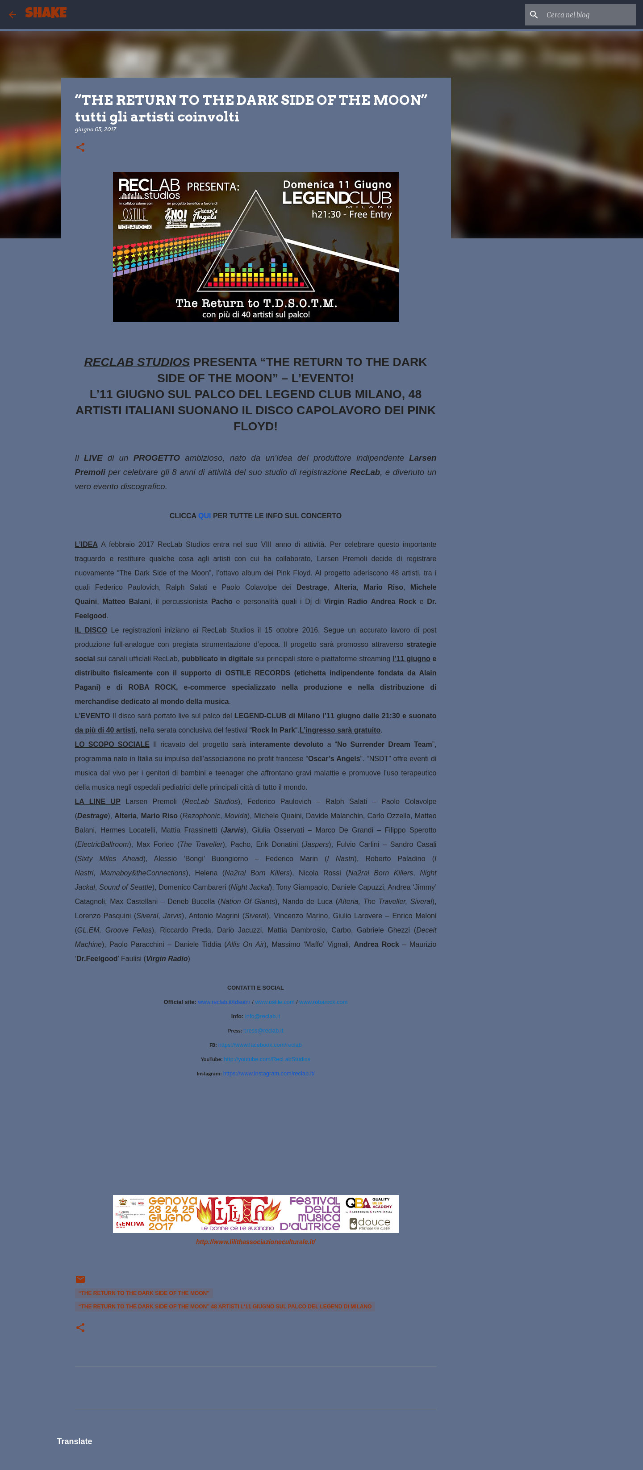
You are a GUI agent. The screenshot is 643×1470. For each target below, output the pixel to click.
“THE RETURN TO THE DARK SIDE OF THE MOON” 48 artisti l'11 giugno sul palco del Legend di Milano (225, 1306)
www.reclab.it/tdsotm (224, 1002)
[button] (80, 148)
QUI (204, 516)
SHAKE (46, 14)
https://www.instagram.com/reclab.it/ (269, 1073)
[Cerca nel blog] (589, 14)
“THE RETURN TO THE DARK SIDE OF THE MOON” (144, 1293)
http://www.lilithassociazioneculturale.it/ (255, 1241)
